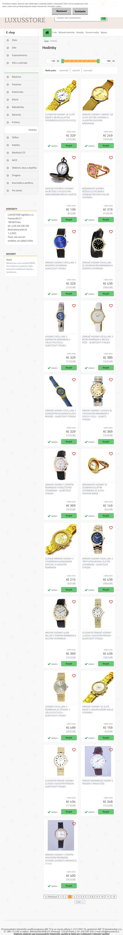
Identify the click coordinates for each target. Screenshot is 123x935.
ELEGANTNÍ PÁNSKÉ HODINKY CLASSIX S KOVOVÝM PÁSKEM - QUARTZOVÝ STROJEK (60, 783)
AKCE (14, 160)
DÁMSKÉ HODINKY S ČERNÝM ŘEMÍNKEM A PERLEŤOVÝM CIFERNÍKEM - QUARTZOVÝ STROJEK (59, 489)
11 (108, 896)
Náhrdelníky (18, 107)
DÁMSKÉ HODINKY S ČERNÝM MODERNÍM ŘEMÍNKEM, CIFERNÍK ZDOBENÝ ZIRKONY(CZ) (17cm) (61, 859)
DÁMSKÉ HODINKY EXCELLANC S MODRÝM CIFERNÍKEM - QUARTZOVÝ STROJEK (60, 265)
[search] (103, 18)
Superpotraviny (19, 55)
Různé (15, 99)
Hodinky (32, 130)
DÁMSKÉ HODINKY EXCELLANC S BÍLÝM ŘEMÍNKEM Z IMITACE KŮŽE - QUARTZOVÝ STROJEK (97, 339)
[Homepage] (47, 32)
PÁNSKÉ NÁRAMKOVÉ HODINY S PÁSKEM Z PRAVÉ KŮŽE (97, 782)
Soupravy (16, 84)
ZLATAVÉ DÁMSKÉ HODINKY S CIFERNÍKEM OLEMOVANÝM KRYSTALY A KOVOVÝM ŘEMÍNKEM (59, 563)
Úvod (46, 40)
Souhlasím (78, 11)
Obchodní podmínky (66, 32)
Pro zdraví (17, 190)
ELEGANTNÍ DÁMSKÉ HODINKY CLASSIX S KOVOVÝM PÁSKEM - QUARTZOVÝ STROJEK (97, 635)
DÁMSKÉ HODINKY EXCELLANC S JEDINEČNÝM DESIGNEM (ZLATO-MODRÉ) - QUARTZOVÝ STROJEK (61, 413)
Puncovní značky (92, 32)
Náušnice (16, 76)
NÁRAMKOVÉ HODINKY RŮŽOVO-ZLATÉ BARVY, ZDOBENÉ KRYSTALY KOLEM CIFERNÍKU (95, 193)
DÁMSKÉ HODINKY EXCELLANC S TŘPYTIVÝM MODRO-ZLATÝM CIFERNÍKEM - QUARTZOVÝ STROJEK (97, 563)
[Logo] (24, 17)
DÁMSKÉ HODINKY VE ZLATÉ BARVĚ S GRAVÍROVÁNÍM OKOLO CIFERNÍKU (97, 709)
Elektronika (17, 92)
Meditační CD (18, 152)
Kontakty (80, 32)
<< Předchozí (51, 896)
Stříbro (15, 137)
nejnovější (87, 70)
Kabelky (16, 145)
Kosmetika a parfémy (22, 183)
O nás (54, 32)
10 (102, 896)
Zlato (14, 40)
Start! (9, 259)
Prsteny (16, 122)
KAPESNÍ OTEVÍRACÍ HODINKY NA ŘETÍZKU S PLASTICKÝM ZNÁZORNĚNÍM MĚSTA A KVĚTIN (60, 191)
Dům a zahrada (19, 63)
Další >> (80, 902)
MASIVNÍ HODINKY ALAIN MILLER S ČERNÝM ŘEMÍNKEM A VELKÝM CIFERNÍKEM (60, 635)
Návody (104, 32)
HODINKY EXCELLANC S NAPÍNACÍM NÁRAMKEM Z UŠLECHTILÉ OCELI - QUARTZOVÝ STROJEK (57, 341)
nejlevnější (63, 70)
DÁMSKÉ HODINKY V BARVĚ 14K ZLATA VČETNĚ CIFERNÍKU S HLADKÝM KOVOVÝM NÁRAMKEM (97, 119)
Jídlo (14, 47)
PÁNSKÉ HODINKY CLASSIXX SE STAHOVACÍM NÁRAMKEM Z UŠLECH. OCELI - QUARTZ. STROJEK (97, 415)
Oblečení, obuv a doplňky (24, 167)
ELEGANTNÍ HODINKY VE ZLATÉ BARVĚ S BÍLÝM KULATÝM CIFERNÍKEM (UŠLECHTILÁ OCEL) (60, 117)
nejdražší (76, 70)
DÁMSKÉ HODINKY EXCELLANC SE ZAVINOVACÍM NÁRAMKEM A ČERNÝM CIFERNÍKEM (97, 265)
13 (113, 896)
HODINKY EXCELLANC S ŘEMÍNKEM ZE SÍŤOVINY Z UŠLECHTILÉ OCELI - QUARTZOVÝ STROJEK (57, 711)
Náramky (16, 114)
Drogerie (16, 175)
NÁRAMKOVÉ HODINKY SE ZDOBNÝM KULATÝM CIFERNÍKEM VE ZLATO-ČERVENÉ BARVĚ (94, 489)
